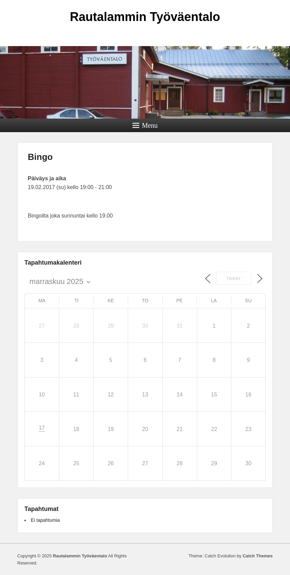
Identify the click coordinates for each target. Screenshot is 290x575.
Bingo (40, 157)
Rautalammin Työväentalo (145, 17)
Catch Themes (258, 555)
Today (234, 278)
